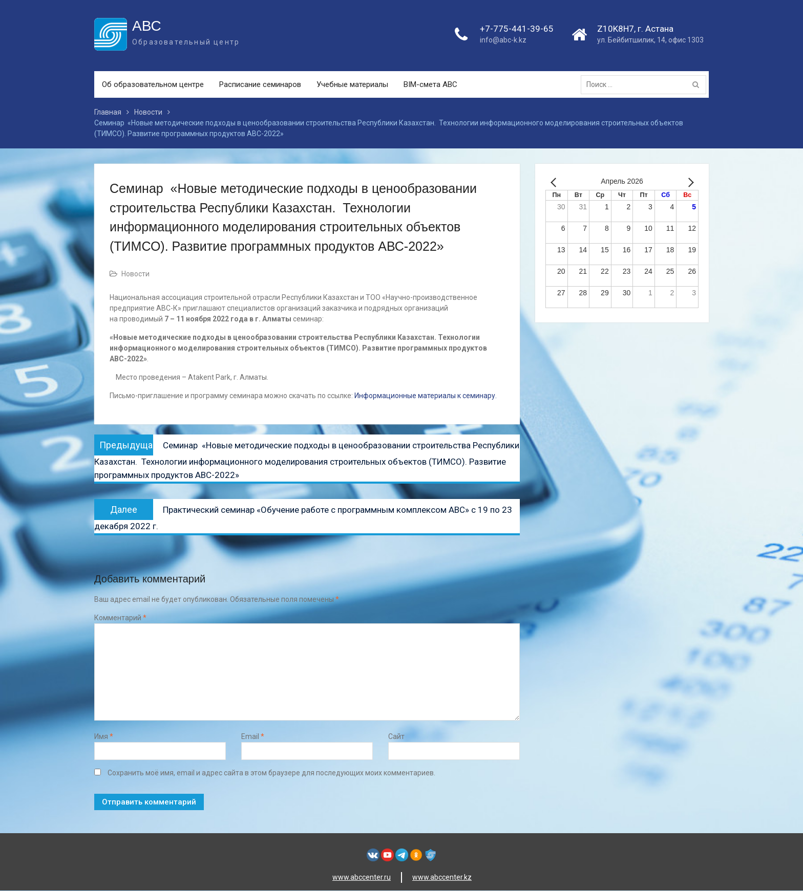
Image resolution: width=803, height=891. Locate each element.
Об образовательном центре (153, 84)
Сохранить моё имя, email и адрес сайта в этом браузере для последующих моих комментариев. (271, 773)
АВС (146, 26)
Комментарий (120, 618)
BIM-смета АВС (430, 84)
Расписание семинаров (260, 84)
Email (252, 736)
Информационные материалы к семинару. (425, 396)
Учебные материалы (352, 84)
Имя (103, 736)
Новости (135, 274)
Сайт (396, 736)
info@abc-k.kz (503, 40)
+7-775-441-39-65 (517, 29)
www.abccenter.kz (442, 878)
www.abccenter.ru (361, 878)
